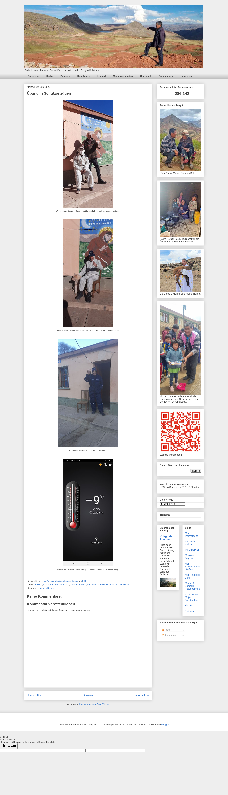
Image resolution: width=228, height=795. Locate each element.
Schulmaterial (166, 76)
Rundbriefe (83, 76)
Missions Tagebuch (190, 557)
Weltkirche (125, 584)
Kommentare (170, 635)
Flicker (188, 605)
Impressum (187, 76)
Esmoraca (57, 584)
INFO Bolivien (192, 549)
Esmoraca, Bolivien (45, 588)
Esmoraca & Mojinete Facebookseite (192, 597)
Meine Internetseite (191, 534)
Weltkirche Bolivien (190, 543)
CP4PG (47, 584)
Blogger (165, 724)
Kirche (66, 584)
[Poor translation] (12, 746)
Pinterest (189, 611)
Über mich (145, 76)
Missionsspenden (123, 76)
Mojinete (91, 584)
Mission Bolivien (78, 584)
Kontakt (101, 76)
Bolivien (38, 584)
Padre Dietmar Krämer (108, 584)
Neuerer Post (34, 695)
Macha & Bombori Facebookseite (192, 586)
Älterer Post (142, 695)
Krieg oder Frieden (167, 538)
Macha (49, 76)
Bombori (65, 76)
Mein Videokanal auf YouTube (193, 566)
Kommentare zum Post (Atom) (94, 704)
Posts (166, 630)
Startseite (33, 76)
